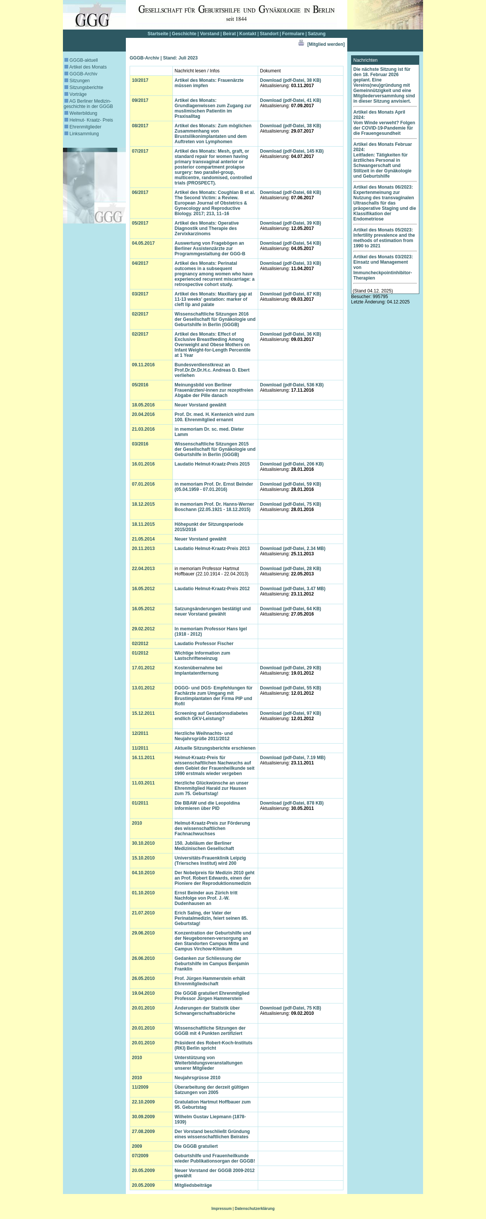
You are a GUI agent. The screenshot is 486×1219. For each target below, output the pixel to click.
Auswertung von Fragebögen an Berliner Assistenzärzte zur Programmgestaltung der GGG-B (210, 248)
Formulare (293, 33)
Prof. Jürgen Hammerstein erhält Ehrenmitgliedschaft (210, 981)
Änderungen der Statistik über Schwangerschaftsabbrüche (207, 1010)
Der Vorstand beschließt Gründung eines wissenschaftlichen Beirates (212, 1134)
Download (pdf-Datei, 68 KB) (290, 192)
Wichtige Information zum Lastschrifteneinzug (202, 655)
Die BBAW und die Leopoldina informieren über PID (207, 805)
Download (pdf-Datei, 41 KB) (290, 100)
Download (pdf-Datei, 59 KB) (290, 484)
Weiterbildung (80, 113)
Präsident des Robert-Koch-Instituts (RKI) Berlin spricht (213, 1045)
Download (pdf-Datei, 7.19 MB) (293, 757)
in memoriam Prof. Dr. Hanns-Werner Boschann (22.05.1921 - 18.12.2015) (214, 507)
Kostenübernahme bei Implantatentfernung (199, 670)
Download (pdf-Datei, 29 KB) (290, 667)
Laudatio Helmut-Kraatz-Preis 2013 (212, 548)
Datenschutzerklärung (254, 1208)
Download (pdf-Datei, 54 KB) (290, 243)
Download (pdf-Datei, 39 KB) (290, 223)
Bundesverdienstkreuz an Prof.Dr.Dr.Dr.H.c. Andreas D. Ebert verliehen (212, 370)
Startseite (157, 33)
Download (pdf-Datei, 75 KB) (290, 504)
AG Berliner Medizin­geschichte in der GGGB (88, 103)
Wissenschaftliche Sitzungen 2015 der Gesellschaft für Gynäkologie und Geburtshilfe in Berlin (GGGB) (215, 449)
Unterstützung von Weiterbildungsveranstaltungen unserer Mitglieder (209, 1063)
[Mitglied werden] (326, 44)
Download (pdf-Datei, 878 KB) (292, 803)
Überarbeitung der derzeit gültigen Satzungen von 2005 (212, 1090)
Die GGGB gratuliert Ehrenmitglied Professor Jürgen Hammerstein (212, 996)
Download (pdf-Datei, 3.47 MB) (293, 588)
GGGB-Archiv (80, 74)
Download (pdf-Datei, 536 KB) (292, 385)
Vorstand (209, 33)
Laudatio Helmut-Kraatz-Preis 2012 (212, 588)
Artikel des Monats (85, 67)
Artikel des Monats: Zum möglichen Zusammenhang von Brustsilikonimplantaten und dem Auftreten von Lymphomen (213, 133)
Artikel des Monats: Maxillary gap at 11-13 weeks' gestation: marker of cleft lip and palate (213, 299)
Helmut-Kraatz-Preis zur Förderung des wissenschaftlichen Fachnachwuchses (212, 828)
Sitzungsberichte (83, 87)
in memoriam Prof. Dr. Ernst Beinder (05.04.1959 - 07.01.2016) (214, 486)
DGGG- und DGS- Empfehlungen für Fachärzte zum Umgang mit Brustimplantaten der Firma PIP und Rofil (213, 695)
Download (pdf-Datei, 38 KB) (290, 80)
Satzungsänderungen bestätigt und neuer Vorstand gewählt (213, 611)
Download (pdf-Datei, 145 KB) (292, 151)
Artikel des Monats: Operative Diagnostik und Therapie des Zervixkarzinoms (207, 228)
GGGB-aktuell (81, 60)
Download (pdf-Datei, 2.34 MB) (293, 548)
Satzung (317, 33)
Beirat (229, 33)
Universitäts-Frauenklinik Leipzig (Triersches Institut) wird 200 (210, 860)
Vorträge (75, 94)
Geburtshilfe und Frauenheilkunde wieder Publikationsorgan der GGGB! (215, 1158)
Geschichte (184, 33)
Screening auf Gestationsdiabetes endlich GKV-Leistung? (211, 716)
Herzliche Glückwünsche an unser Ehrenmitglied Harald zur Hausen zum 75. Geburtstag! (212, 788)
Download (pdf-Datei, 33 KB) (290, 263)
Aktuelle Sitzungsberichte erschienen (215, 748)
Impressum (222, 1208)
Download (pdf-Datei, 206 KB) (292, 464)
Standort (269, 33)
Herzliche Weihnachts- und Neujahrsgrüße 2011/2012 (204, 736)
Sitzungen (77, 80)
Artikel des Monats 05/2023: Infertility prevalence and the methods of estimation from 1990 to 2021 (384, 237)
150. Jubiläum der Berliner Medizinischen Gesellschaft (204, 846)
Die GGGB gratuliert (196, 1146)
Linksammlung (81, 133)
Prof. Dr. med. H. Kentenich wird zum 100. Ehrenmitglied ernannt (214, 417)
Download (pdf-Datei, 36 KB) (290, 334)
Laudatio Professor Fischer (204, 643)
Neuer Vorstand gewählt (200, 405)
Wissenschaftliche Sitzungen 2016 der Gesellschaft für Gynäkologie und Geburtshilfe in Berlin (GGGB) (215, 319)
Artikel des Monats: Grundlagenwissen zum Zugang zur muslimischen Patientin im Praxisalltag (213, 108)
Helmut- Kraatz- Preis (88, 120)
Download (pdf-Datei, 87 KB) (290, 294)
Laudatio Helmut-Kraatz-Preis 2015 (212, 464)
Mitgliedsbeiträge (193, 1185)
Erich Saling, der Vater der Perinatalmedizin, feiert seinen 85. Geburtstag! (211, 918)
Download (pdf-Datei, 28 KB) (290, 568)
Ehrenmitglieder (82, 127)
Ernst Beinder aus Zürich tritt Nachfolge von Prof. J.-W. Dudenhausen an (206, 898)
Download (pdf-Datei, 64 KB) (290, 608)
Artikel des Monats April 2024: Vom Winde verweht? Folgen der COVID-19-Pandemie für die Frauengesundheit (384, 122)
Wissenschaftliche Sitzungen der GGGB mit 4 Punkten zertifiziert (210, 1030)
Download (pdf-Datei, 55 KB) (290, 688)
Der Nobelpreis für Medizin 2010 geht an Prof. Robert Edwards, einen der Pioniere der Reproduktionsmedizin (215, 878)
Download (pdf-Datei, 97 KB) (290, 713)
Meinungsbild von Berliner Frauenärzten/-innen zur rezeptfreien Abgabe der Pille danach (214, 390)
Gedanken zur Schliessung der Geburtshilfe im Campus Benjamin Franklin (212, 964)
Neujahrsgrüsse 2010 (198, 1077)
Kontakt (247, 33)
